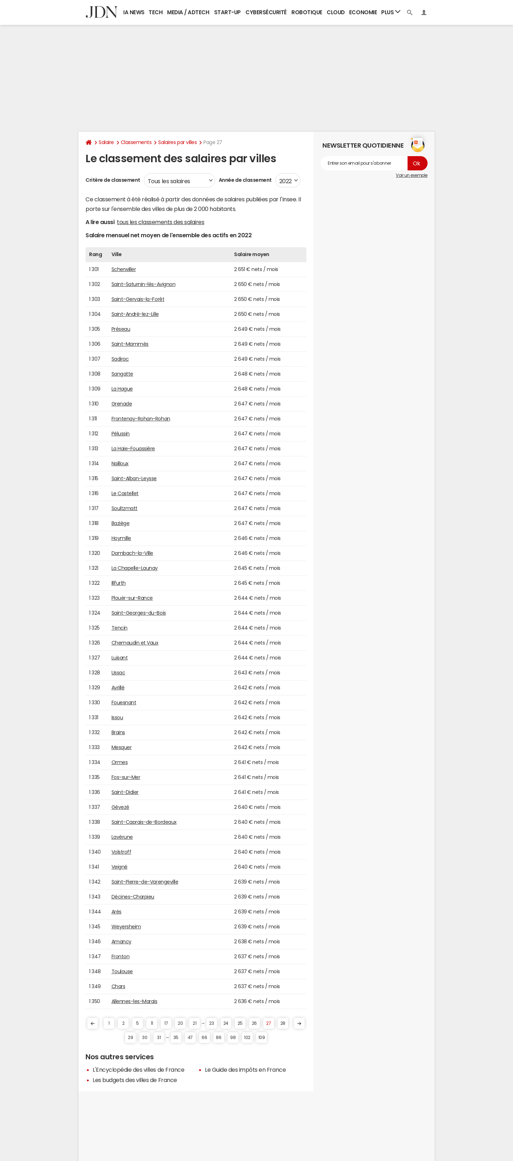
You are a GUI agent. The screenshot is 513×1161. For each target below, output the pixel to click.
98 (232, 1037)
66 (204, 1037)
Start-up (227, 12)
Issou (117, 717)
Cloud (336, 12)
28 (282, 1023)
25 (240, 1023)
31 (159, 1037)
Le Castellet (125, 493)
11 (152, 1023)
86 (218, 1037)
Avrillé (118, 687)
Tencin (120, 627)
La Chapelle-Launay (135, 568)
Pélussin (121, 433)
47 (190, 1037)
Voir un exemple (412, 175)
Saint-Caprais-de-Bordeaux (144, 822)
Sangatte (122, 373)
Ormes (120, 762)
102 (247, 1037)
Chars (118, 986)
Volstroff (121, 851)
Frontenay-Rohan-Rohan (141, 418)
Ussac (118, 672)
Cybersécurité (266, 12)
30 (144, 1037)
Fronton (121, 956)
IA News (134, 12)
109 (261, 1037)
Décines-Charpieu (133, 896)
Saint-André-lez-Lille (135, 314)
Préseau (121, 329)
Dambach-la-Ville (132, 553)
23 (211, 1023)
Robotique (306, 12)
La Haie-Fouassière (133, 448)
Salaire (106, 142)
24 (225, 1023)
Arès (116, 911)
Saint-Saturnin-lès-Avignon (144, 284)
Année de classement (245, 179)
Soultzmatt (125, 508)
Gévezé (120, 807)
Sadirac (120, 358)
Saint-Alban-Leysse (134, 478)
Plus (390, 12)
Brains (118, 732)
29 (130, 1037)
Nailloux (120, 463)
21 (194, 1023)
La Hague (122, 388)
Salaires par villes (177, 142)
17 (166, 1023)
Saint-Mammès (130, 343)
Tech (155, 12)
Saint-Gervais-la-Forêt (138, 299)
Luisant (120, 657)
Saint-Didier (125, 792)
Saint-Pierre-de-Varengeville (145, 881)
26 (254, 1023)
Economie (363, 12)
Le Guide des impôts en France (245, 1069)
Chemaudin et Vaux (135, 642)
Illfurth (119, 582)
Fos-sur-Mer (126, 777)
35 (175, 1037)
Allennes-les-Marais (134, 1001)
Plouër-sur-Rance (132, 597)
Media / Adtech (188, 12)
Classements (136, 142)
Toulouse (122, 971)
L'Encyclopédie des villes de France (138, 1069)
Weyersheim (126, 926)
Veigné (120, 866)
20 (180, 1023)
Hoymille (121, 538)
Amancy (121, 941)
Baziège (121, 523)
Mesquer (122, 747)
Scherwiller (124, 269)
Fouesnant (124, 702)
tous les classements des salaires (160, 222)
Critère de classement (113, 179)
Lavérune (122, 836)
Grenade (122, 403)
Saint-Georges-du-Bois (139, 612)
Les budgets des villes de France (135, 1080)
